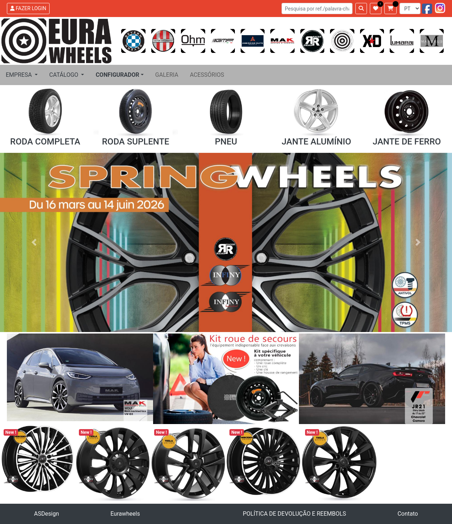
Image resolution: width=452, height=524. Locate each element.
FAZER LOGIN (28, 8)
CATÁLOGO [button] (64, 74)
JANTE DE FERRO (407, 142)
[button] (119, 75)
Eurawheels (125, 513)
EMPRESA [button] (19, 74)
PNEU (226, 142)
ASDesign (46, 513)
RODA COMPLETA (45, 142)
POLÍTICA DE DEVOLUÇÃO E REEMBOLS (294, 513)
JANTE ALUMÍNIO (316, 142)
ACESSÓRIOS (207, 74)
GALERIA (166, 74)
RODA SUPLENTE (135, 142)
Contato (407, 513)
